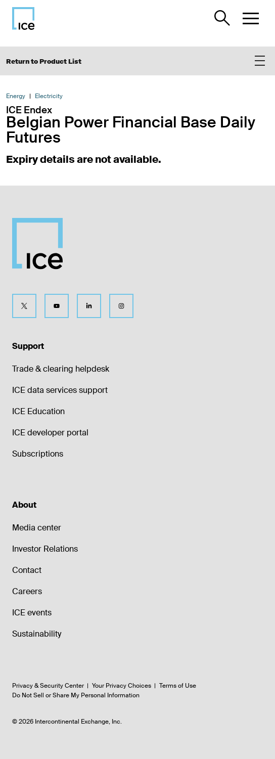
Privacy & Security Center (48, 686)
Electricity (49, 96)
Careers (27, 591)
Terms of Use (177, 686)
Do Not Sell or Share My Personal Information (76, 695)
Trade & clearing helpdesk (60, 369)
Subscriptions (37, 454)
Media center (36, 527)
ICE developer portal (50, 432)
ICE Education (38, 411)
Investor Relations (45, 549)
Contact (26, 570)
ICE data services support (60, 390)
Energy (15, 96)
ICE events (32, 612)
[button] (251, 18)
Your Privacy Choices (121, 686)
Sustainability (36, 634)
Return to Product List (43, 61)
